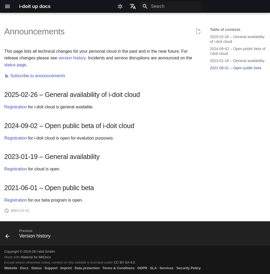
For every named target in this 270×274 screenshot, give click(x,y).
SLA (153, 268)
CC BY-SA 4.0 (124, 262)
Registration (15, 107)
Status (36, 268)
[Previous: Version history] (29, 235)
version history (72, 58)
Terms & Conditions (119, 268)
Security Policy (188, 268)
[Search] (170, 6)
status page (15, 65)
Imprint (66, 268)
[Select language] (133, 6)
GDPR (142, 268)
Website (10, 268)
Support (50, 268)
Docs (24, 268)
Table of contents (225, 29)
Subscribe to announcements (34, 75)
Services (166, 268)
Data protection (87, 268)
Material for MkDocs (36, 257)
